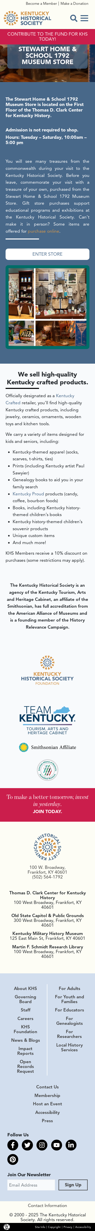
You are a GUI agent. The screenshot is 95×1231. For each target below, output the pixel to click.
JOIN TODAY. (47, 811)
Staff (25, 1010)
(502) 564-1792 (47, 877)
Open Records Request (25, 1066)
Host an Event (47, 1104)
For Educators (69, 1010)
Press (47, 1120)
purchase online (43, 231)
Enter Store (47, 253)
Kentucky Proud (28, 494)
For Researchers (69, 1034)
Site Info (40, 1226)
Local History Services (69, 1047)
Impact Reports (25, 1051)
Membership (47, 1095)
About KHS (25, 988)
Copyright (54, 1226)
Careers (25, 1018)
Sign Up (73, 1185)
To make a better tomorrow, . (48, 800)
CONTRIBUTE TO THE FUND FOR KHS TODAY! (47, 37)
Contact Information (47, 1205)
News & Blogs (25, 1040)
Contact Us (47, 1087)
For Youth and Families (69, 999)
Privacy (68, 1226)
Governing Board (25, 999)
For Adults (69, 988)
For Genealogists (69, 1021)
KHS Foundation (25, 1029)
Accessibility (47, 1112)
